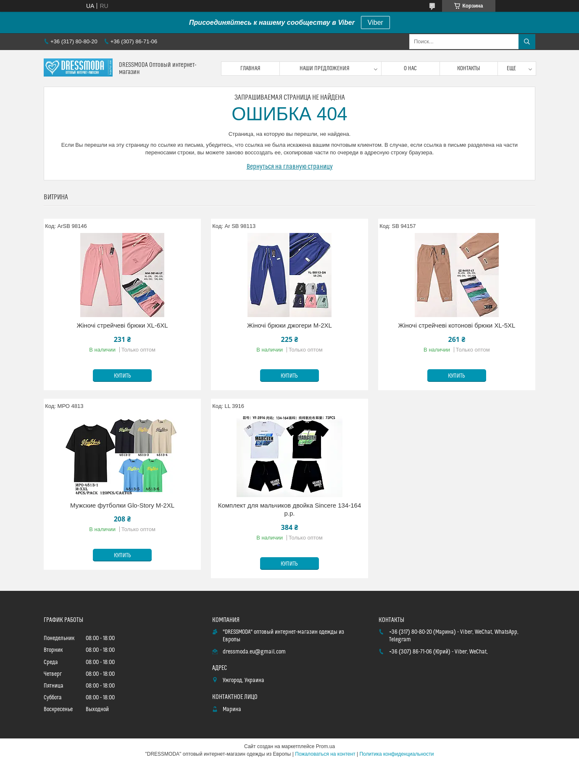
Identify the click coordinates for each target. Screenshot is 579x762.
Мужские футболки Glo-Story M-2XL (122, 505)
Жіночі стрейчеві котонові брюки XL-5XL (456, 325)
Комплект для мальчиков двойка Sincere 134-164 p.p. (289, 509)
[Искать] (526, 41)
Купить (122, 376)
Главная (250, 68)
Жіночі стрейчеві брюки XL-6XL (122, 325)
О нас (410, 68)
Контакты (468, 68)
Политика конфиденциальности (396, 754)
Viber (375, 22)
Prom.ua (325, 746)
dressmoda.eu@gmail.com (254, 651)
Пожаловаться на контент (325, 754)
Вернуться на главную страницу (290, 166)
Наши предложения (325, 68)
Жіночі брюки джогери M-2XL (289, 325)
